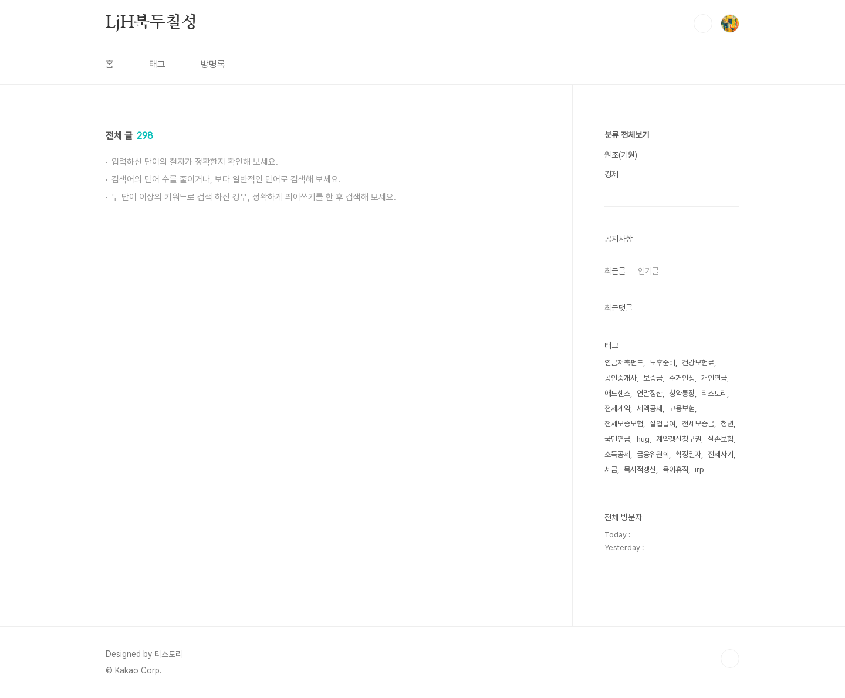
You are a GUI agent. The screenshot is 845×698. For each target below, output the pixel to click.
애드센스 (617, 393)
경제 (611, 174)
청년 (727, 423)
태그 (157, 64)
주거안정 (682, 378)
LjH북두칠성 (151, 23)
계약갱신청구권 (678, 439)
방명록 (213, 64)
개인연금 (714, 378)
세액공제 (650, 408)
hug (643, 439)
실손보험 (721, 439)
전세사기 (721, 454)
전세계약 (617, 408)
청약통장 (682, 393)
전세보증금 (698, 423)
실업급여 (662, 423)
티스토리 (714, 393)
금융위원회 (653, 454)
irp (699, 469)
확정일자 (688, 454)
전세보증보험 (623, 423)
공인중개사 (620, 378)
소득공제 (617, 454)
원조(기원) (620, 155)
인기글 (648, 271)
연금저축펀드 (623, 362)
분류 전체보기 (626, 135)
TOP (730, 658)
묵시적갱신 (640, 469)
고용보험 (682, 408)
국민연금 (617, 439)
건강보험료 (698, 362)
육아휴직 (675, 469)
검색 (703, 23)
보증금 (653, 378)
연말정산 (650, 393)
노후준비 (662, 362)
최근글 (615, 271)
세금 (610, 469)
